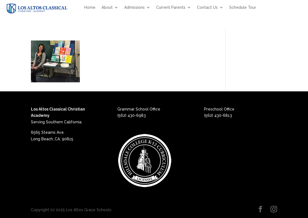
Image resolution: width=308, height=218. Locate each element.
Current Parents (170, 7)
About (107, 7)
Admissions (134, 7)
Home (89, 7)
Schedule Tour (242, 7)
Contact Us (207, 7)
